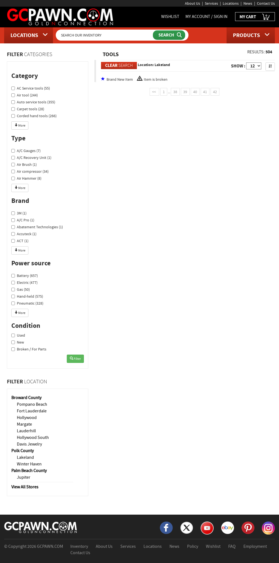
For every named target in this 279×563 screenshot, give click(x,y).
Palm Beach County (29, 470)
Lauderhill (26, 431)
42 (215, 91)
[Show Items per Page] (253, 65)
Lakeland (25, 457)
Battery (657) (24, 275)
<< (154, 91)
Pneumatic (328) (27, 303)
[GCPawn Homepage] (60, 16)
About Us (192, 3)
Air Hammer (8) (26, 178)
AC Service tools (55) (30, 88)
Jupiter (23, 477)
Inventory (79, 546)
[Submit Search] (169, 35)
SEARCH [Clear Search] (119, 65)
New (17, 342)
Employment (255, 546)
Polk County (22, 451)
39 (185, 91)
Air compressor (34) (30, 171)
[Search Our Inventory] (105, 35)
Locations (231, 3)
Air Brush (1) (24, 164)
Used (18, 335)
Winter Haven (29, 464)
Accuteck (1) (23, 233)
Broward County (26, 397)
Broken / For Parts (28, 349)
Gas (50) (20, 289)
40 (195, 91)
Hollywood (27, 417)
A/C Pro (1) (22, 220)
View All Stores (24, 487)
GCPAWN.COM (50, 546)
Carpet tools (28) (27, 108)
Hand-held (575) (27, 296)
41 (205, 91)
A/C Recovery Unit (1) (31, 157)
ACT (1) (19, 240)
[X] (186, 527)
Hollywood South (33, 437)
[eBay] (227, 527)
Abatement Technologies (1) (37, 226)
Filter (75, 359)
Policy (192, 546)
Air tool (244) (24, 95)
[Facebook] (166, 527)
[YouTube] (207, 527)
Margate (24, 424)
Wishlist (213, 546)
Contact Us (266, 3)
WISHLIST (170, 16)
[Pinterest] (247, 527)
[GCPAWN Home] (41, 527)
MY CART (255, 17)
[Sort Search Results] (270, 66)
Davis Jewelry (29, 444)
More (19, 125)
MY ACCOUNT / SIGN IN (206, 16)
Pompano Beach (32, 404)
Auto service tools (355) (33, 101)
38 (175, 91)
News (247, 3)
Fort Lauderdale (32, 411)
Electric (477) (24, 282)
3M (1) (18, 213)
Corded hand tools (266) (34, 115)
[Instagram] (268, 527)
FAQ (232, 546)
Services (211, 3)
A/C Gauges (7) (26, 150)
